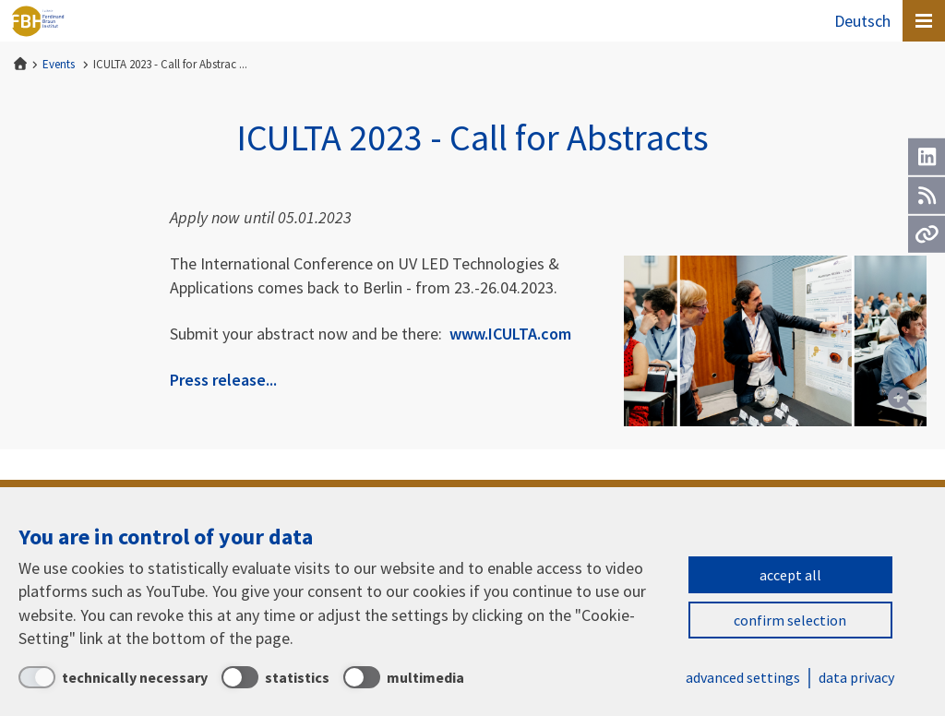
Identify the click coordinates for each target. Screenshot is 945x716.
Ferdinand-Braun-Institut (38, 21)
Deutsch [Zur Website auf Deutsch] (862, 20)
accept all (790, 575)
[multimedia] (403, 677)
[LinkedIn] (926, 156)
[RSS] (926, 195)
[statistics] (275, 677)
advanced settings (743, 677)
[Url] (926, 234)
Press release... (223, 379)
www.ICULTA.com (510, 333)
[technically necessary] (113, 677)
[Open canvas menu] (924, 21)
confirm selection (790, 620)
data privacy (856, 677)
